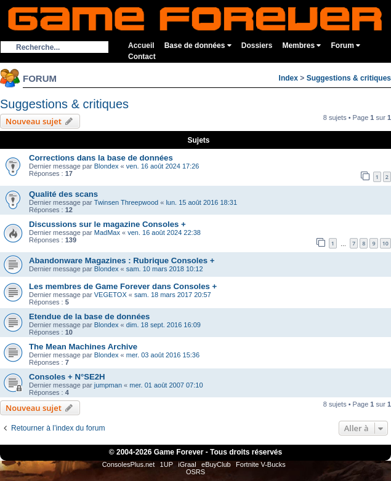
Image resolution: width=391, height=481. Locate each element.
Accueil (141, 45)
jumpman (108, 385)
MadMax (107, 232)
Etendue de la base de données (89, 316)
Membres (301, 45)
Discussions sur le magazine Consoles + (107, 224)
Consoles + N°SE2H (67, 376)
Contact (142, 56)
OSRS (195, 471)
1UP (166, 464)
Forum (345, 45)
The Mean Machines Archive (83, 346)
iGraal (187, 464)
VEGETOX (110, 294)
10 (385, 243)
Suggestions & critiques (349, 78)
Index (288, 78)
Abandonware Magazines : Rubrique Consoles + (122, 260)
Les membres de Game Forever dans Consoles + (123, 286)
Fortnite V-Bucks (261, 464)
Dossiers (257, 45)
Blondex (106, 166)
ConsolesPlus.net (128, 464)
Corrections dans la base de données (101, 157)
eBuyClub (216, 464)
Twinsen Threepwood (126, 202)
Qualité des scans (63, 194)
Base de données (198, 45)
